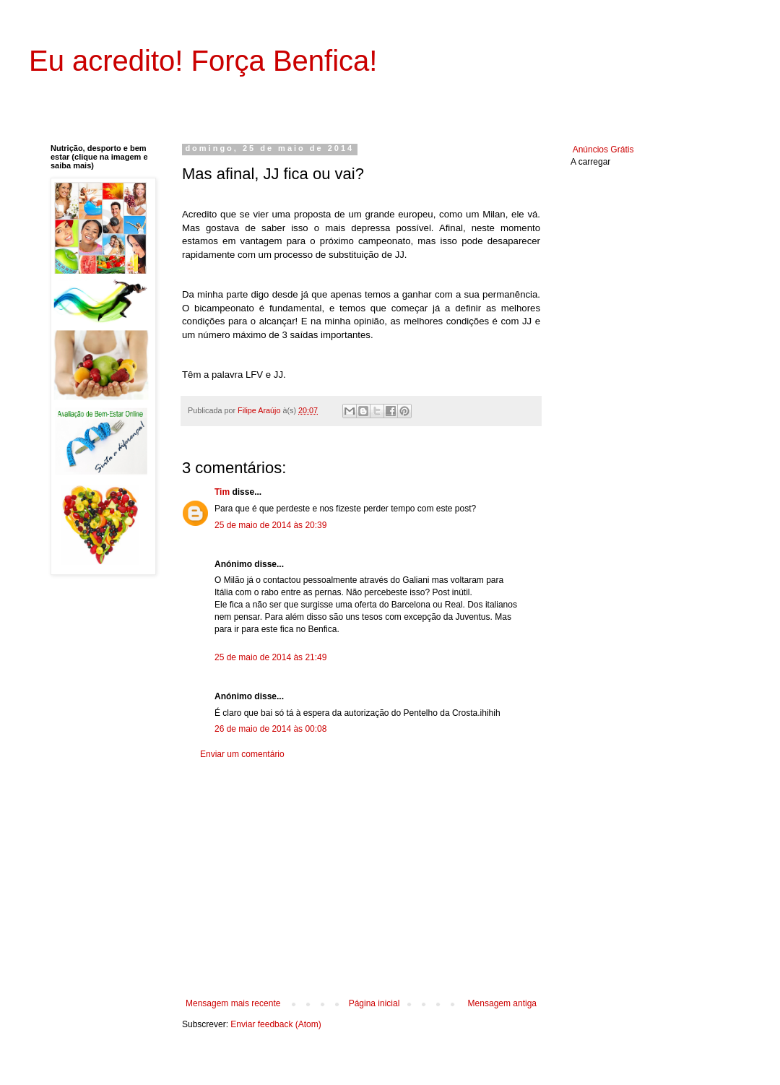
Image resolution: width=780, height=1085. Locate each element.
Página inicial (374, 1003)
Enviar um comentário (242, 754)
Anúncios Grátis (603, 149)
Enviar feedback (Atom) (275, 1024)
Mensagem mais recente (233, 1003)
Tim (222, 492)
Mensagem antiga (502, 1003)
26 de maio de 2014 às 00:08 (270, 729)
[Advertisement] (361, 879)
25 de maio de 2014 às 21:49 (270, 657)
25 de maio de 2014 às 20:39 (270, 525)
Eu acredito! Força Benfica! (203, 61)
